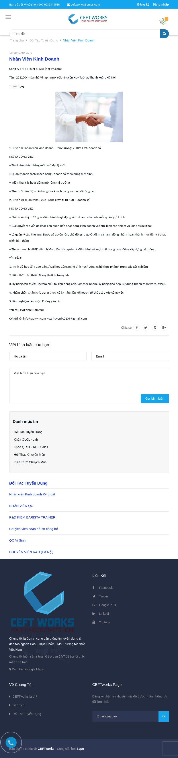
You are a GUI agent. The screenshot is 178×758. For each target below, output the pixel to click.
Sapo (80, 748)
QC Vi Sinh (17, 540)
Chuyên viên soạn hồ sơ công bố (33, 529)
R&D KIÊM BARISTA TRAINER (32, 517)
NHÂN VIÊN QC (21, 506)
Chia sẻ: (127, 327)
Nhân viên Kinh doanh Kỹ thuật (32, 494)
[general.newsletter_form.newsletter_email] (130, 716)
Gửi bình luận (154, 398)
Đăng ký (143, 4)
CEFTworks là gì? (25, 696)
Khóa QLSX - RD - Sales (31, 447)
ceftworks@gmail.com (83, 4)
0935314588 (52, 4)
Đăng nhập (161, 4)
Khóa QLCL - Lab (26, 439)
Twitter (103, 596)
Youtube (104, 622)
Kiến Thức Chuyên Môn (30, 462)
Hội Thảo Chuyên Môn (29, 454)
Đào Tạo (19, 705)
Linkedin (105, 613)
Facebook (106, 587)
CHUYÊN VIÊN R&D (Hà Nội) (31, 552)
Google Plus (107, 605)
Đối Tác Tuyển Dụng (28, 432)
